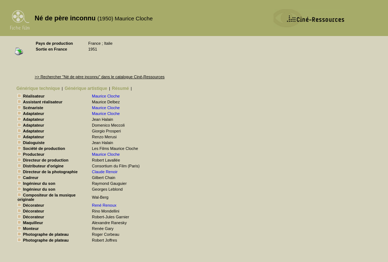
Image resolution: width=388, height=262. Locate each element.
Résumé (120, 88)
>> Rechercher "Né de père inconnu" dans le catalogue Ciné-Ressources (99, 77)
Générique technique (38, 88)
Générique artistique (86, 88)
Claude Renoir (104, 172)
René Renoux (104, 205)
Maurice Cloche (106, 96)
